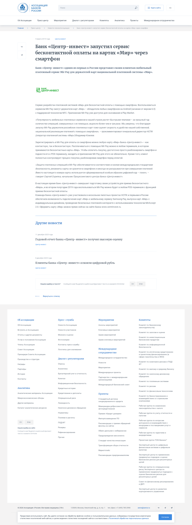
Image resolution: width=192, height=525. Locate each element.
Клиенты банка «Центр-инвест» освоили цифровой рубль (75, 263)
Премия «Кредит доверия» (109, 414)
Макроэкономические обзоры (31, 398)
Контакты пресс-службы (68, 345)
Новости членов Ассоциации (58, 28)
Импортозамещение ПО (108, 418)
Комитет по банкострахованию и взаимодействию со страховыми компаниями (153, 398)
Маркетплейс (104, 450)
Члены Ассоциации (26, 345)
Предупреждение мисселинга (111, 436)
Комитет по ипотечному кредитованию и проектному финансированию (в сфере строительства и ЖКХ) (156, 354)
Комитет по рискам (147, 386)
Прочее (61, 437)
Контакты (22, 379)
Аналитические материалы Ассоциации (35, 393)
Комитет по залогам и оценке (152, 332)
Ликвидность (64, 403)
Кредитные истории (67, 388)
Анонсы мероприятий (108, 325)
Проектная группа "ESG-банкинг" (153, 440)
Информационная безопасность (72, 383)
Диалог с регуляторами (83, 20)
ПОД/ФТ (61, 422)
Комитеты (104, 20)
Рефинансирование (66, 432)
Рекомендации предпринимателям (113, 455)
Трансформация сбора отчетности (113, 445)
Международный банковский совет (114, 385)
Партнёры (22, 369)
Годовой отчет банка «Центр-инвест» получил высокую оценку (78, 239)
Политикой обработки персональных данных (129, 518)
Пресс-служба (66, 320)
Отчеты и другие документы (30, 335)
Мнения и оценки (65, 335)
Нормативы (63, 413)
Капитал (61, 378)
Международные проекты (109, 372)
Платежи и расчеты (66, 418)
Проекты (134, 20)
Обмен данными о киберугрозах (112, 431)
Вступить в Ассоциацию (28, 330)
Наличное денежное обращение (72, 408)
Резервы (62, 427)
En (170, 8)
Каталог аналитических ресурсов (32, 408)
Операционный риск (67, 398)
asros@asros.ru (144, 508)
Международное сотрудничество (159, 20)
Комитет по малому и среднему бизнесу (156, 369)
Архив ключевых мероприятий (111, 340)
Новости (102, 363)
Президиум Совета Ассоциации (31, 354)
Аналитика (120, 20)
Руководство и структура (28, 359)
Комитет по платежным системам (153, 381)
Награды (21, 364)
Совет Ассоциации (26, 349)
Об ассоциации (26, 320)
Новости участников (67, 330)
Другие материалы (26, 403)
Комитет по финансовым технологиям (156, 391)
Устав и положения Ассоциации (32, 340)
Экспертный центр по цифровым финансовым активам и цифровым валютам (154, 447)
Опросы (61, 364)
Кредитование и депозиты (69, 393)
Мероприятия (60, 20)
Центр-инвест (60, 39)
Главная (21, 28)
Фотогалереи (63, 340)
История (21, 374)
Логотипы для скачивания (69, 349)
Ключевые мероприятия (109, 330)
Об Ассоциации (24, 20)
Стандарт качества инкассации (112, 440)
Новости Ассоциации (67, 325)
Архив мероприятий (107, 335)
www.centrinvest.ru (111, 207)
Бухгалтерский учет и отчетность (72, 374)
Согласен (165, 517)
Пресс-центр (42, 20)
